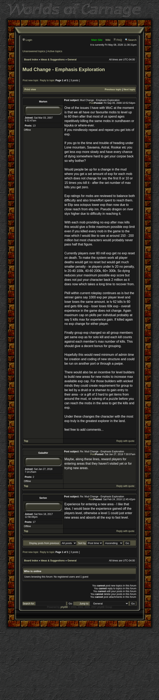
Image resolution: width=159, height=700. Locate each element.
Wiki (107, 39)
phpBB (64, 607)
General (72, 59)
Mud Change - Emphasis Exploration (63, 69)
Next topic (129, 89)
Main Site (96, 39)
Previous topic (113, 89)
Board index (31, 59)
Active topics (54, 51)
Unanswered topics (33, 51)
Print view (30, 89)
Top (26, 441)
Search (131, 39)
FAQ (117, 39)
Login (27, 39)
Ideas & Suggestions (53, 59)
